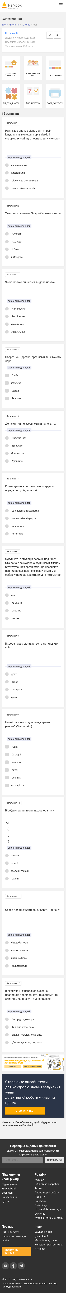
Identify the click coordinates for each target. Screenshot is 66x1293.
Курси (5, 1201)
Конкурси (40, 1201)
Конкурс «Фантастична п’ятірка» (49, 1246)
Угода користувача (12, 1283)
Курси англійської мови (49, 1217)
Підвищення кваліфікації (9, 1186)
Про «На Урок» (10, 1231)
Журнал (39, 1179)
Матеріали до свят (46, 1240)
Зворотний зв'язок (11, 1251)
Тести (38, 1188)
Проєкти (40, 1196)
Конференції (9, 1197)
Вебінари (7, 1192)
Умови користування (35, 1283)
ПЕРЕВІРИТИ (54, 1160)
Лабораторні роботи (47, 1192)
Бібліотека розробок (47, 1184)
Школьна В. (11, 33)
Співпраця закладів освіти (14, 1238)
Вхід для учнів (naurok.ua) (43, 1233)
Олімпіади (41, 1205)
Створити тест (25, 1110)
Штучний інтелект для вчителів (48, 1211)
